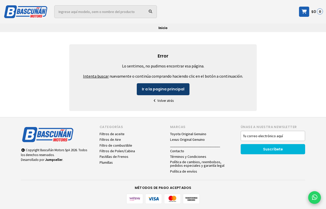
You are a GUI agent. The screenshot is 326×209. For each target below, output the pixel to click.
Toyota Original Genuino (188, 134)
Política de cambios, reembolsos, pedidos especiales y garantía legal (197, 164)
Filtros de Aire (110, 139)
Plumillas (106, 162)
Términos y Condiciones (188, 156)
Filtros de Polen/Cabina (117, 151)
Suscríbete (273, 149)
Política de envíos (183, 171)
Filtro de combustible (116, 145)
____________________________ (195, 145)
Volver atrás (163, 101)
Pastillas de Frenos (114, 156)
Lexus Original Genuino (187, 139)
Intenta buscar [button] (96, 76)
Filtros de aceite (112, 134)
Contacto (177, 151)
